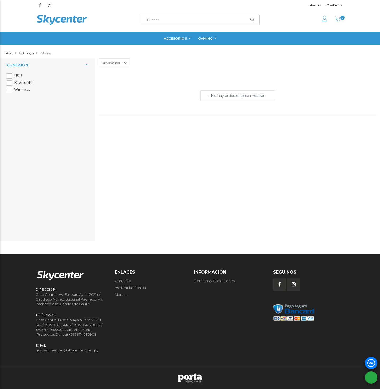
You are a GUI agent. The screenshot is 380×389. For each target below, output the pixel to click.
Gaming (205, 38)
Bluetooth (23, 82)
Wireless (22, 89)
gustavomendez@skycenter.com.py (67, 350)
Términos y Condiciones (214, 281)
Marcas (315, 5)
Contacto (334, 5)
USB (18, 75)
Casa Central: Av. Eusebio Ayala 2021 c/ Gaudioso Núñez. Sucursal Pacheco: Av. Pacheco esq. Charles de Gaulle (69, 299)
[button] (337, 19)
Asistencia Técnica (130, 287)
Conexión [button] (17, 64)
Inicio (8, 53)
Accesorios (175, 38)
